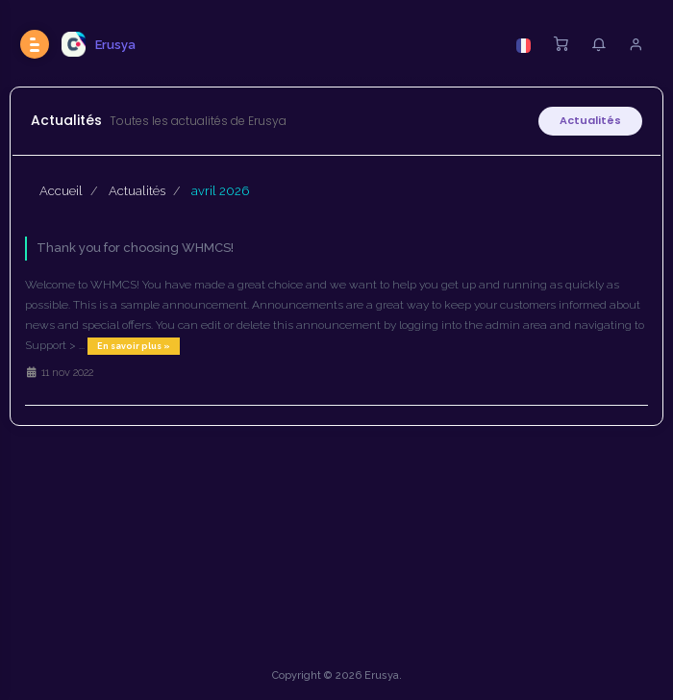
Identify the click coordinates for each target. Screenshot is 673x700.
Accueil (61, 191)
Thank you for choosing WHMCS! (135, 247)
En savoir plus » (133, 346)
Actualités (590, 120)
